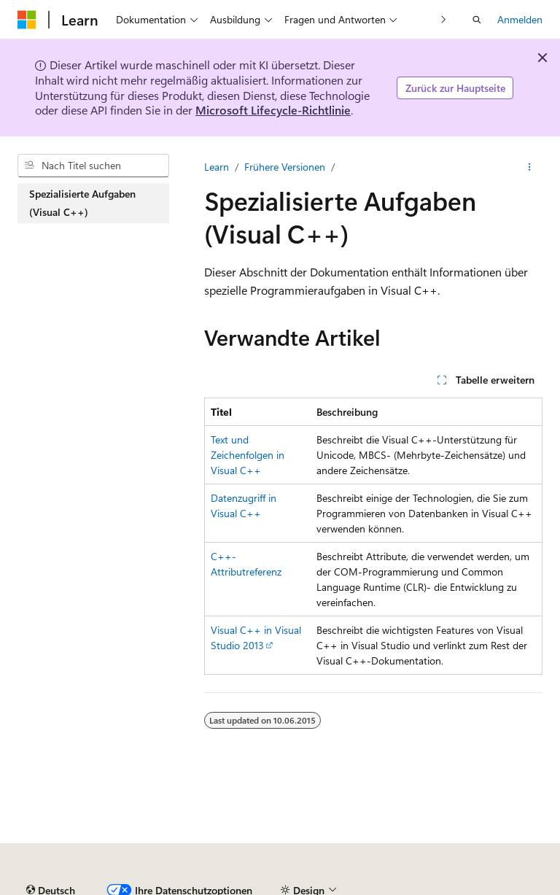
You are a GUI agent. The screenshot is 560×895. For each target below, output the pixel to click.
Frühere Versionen (284, 167)
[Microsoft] (27, 19)
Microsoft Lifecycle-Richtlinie (273, 109)
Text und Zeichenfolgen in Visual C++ (247, 455)
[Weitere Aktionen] (529, 167)
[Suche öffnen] (476, 20)
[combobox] (93, 165)
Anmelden (519, 19)
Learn (216, 167)
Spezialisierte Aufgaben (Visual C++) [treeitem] (82, 203)
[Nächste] (443, 19)
